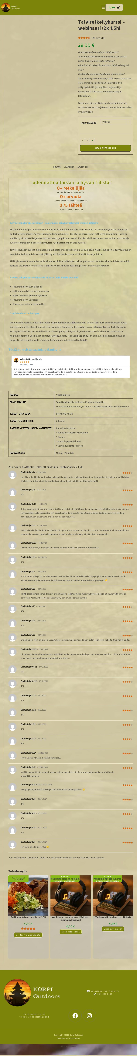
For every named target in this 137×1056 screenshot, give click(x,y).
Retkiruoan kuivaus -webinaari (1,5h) (28, 918)
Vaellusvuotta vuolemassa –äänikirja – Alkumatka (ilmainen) (70, 919)
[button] (103, 7)
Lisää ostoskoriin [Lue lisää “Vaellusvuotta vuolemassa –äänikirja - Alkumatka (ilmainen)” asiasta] (70, 932)
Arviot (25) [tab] (83, 167)
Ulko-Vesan (80, 230)
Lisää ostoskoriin (105, 148)
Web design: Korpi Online (68, 1039)
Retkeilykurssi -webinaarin (52, 243)
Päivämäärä (89, 123)
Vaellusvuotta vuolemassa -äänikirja (113, 918)
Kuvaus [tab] (56, 167)
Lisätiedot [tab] (69, 167)
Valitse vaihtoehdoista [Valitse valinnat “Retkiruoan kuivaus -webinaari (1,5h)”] (28, 935)
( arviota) (98, 37)
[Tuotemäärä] (87, 140)
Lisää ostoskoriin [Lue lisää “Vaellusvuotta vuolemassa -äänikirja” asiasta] (113, 929)
